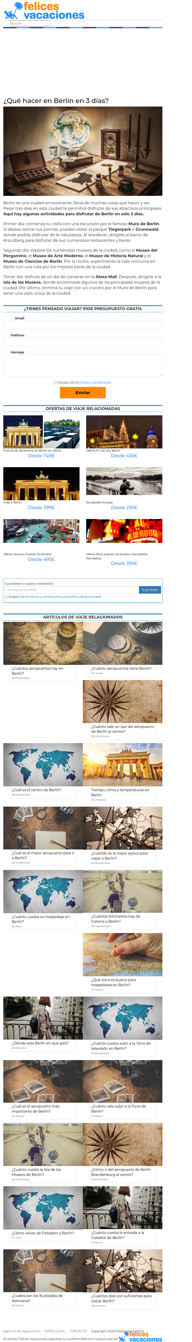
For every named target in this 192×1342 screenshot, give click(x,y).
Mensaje (17, 352)
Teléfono (17, 335)
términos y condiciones (93, 382)
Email (19, 318)
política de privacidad (84, 597)
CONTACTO (78, 1331)
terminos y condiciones (43, 597)
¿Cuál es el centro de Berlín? (36, 790)
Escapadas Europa (99, 502)
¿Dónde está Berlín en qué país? (40, 1043)
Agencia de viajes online (22, 1331)
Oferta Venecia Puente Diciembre (27, 554)
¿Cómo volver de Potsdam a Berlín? (43, 1233)
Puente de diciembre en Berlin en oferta (32, 450)
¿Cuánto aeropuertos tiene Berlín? (121, 668)
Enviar (83, 392)
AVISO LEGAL (55, 1331)
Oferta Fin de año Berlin (103, 450)
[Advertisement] (82, 64)
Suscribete (150, 590)
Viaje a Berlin (12, 502)
